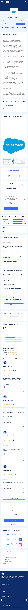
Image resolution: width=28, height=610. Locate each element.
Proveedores (14, 588)
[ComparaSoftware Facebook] (6, 579)
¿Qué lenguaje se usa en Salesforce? (14, 266)
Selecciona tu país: (5, 596)
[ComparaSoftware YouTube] (4, 579)
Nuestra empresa (14, 584)
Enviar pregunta (14, 305)
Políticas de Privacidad (5, 607)
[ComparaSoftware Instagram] (9, 579)
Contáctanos (14, 591)
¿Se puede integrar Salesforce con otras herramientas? (14, 279)
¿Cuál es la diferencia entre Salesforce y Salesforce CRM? (14, 256)
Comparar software (9, 24)
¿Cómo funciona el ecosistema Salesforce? (14, 270)
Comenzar (11, 208)
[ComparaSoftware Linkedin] (2, 579)
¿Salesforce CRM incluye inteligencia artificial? (14, 275)
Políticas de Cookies (14, 607)
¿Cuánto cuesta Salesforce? (14, 242)
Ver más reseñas (14, 498)
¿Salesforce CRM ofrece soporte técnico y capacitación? (14, 289)
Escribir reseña (22, 20)
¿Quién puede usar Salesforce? (14, 262)
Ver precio (20, 24)
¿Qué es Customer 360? (14, 284)
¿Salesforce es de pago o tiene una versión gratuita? (14, 247)
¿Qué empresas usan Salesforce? (14, 252)
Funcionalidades (23, 27)
